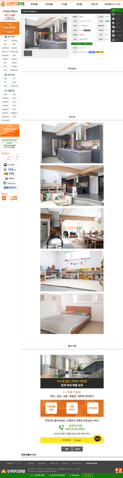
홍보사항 (88, 43)
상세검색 (116, 23)
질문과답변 (41, 463)
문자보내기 (116, 27)
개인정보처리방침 (91, 463)
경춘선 (107, 21)
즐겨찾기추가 (117, 31)
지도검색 (116, 18)
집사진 (81, 43)
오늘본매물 (116, 14)
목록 (66, 449)
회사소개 (65, 463)
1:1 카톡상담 (117, 35)
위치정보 (74, 43)
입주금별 (49, 4)
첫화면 (115, 39)
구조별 (64, 4)
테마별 (79, 4)
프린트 (77, 449)
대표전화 (112, 4)
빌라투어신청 (54, 463)
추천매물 (33, 4)
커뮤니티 (94, 4)
